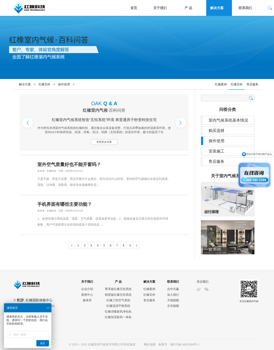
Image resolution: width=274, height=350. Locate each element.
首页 (133, 8)
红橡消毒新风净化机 (118, 311)
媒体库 (87, 300)
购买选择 (216, 130)
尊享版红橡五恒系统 (118, 289)
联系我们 (245, 8)
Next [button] (180, 123)
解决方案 (217, 8)
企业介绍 (87, 289)
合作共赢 (173, 289)
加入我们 (173, 294)
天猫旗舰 (173, 300)
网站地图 (150, 344)
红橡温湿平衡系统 (118, 305)
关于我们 (160, 8)
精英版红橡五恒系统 (118, 294)
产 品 (188, 8)
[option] (104, 123)
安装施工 (216, 151)
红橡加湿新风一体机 (118, 317)
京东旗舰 (173, 305)
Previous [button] (28, 123)
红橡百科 (44, 84)
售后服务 (252, 84)
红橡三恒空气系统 (118, 300)
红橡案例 (221, 84)
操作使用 (64, 84)
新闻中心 (87, 294)
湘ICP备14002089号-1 (184, 344)
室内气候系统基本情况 (228, 120)
